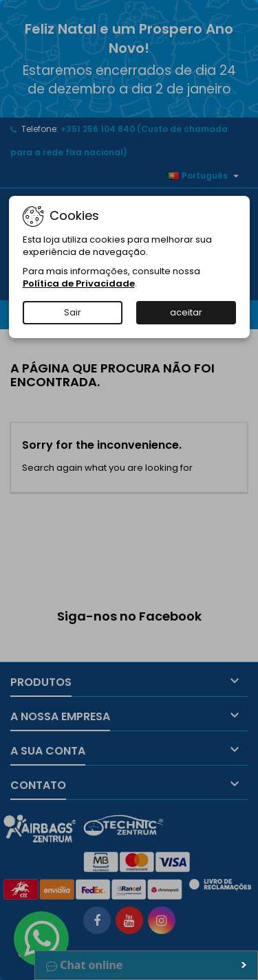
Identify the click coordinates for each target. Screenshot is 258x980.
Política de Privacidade (79, 283)
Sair (72, 312)
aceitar (186, 312)
